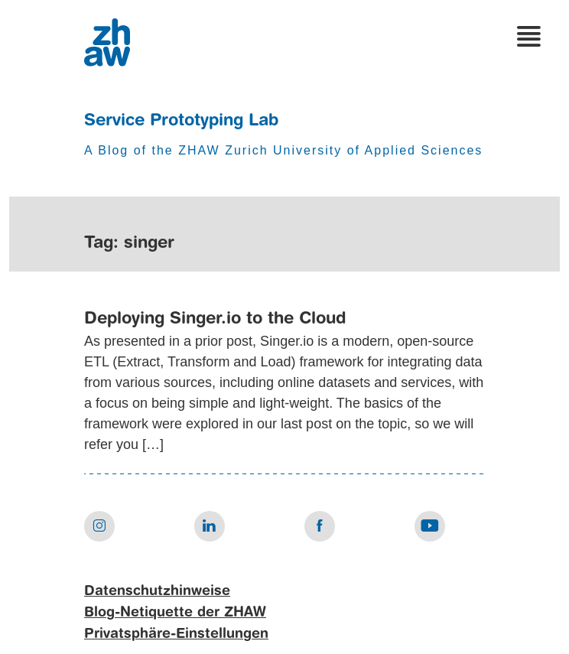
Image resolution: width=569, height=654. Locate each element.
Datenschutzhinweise (157, 591)
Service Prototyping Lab (181, 120)
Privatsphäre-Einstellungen (176, 634)
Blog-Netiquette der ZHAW (175, 613)
